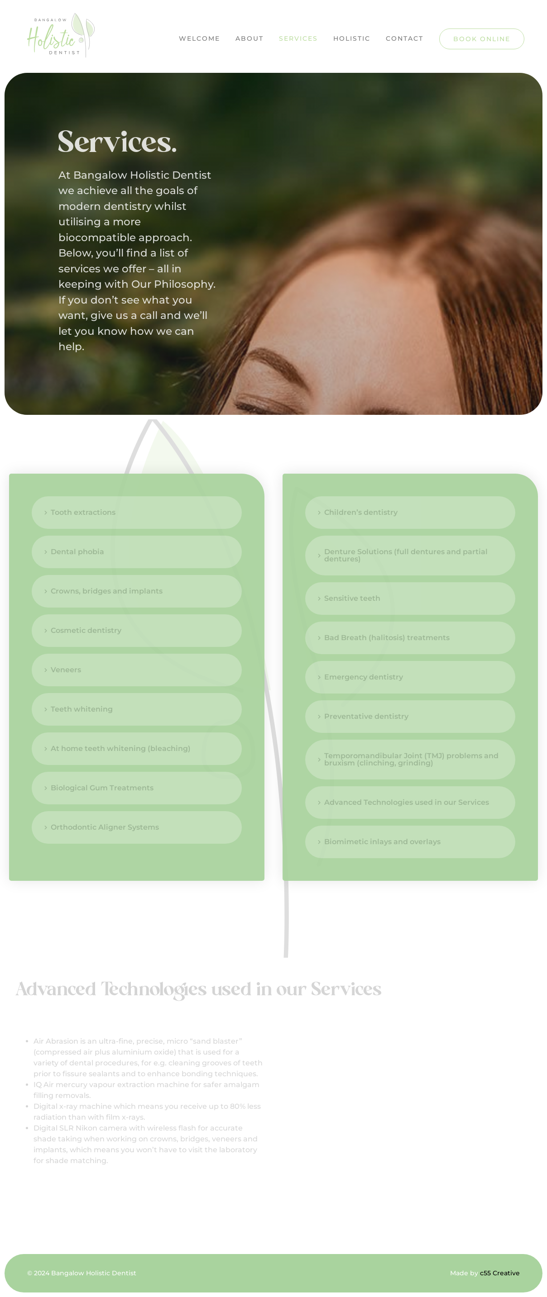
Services (298, 38)
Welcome (199, 38)
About (249, 38)
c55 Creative (500, 1273)
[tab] (137, 512)
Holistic (351, 38)
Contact (404, 38)
